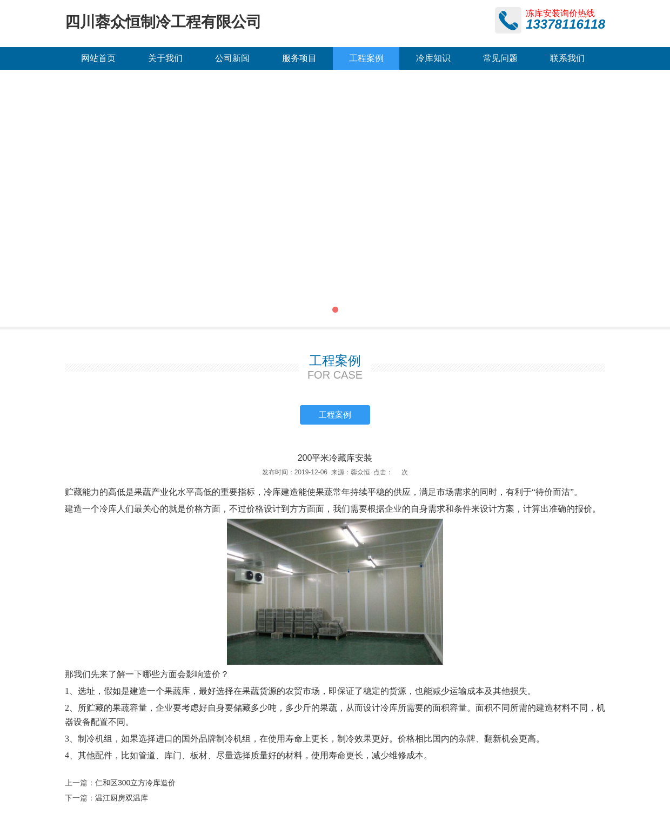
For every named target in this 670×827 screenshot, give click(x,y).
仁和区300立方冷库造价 (135, 782)
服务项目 (299, 58)
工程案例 (366, 58)
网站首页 (98, 58)
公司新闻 (232, 58)
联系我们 (567, 58)
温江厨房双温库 (121, 797)
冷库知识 (433, 58)
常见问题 (500, 58)
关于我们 (165, 58)
